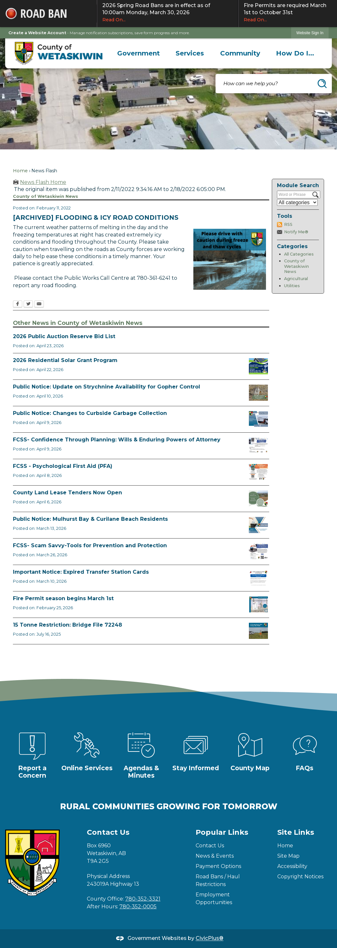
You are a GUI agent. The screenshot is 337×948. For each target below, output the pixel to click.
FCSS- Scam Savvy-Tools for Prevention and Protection (90, 545)
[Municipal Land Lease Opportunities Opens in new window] (258, 498)
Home (20, 171)
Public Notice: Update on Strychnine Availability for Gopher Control (106, 387)
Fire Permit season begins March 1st (63, 598)
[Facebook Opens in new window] (17, 304)
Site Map (288, 856)
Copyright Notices (300, 876)
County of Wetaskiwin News (296, 266)
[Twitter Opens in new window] (28, 304)
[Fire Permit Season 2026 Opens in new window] (258, 604)
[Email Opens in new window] (39, 304)
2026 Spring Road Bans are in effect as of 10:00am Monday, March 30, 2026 (167, 12)
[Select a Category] (297, 202)
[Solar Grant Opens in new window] (258, 366)
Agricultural (296, 278)
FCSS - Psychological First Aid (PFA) (62, 466)
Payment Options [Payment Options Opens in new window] (218, 866)
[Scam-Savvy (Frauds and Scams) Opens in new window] (258, 551)
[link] (310, 32)
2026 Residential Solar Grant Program (65, 360)
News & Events (215, 856)
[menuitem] (138, 53)
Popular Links (222, 832)
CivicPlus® (209, 938)
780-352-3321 (142, 899)
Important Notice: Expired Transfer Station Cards (81, 572)
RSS (288, 224)
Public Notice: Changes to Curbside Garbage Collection (90, 413)
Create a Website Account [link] (37, 32)
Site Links (295, 832)
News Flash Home (43, 182)
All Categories (299, 254)
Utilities (292, 285)
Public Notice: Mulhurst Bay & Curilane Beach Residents (90, 519)
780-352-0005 (138, 906)
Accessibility (292, 866)
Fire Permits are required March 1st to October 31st (288, 12)
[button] (322, 83)
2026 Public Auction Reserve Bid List (64, 336)
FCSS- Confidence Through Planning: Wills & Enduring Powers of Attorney (116, 440)
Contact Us (210, 845)
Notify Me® (296, 231)
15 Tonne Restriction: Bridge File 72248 (67, 625)
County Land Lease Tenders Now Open (67, 492)
